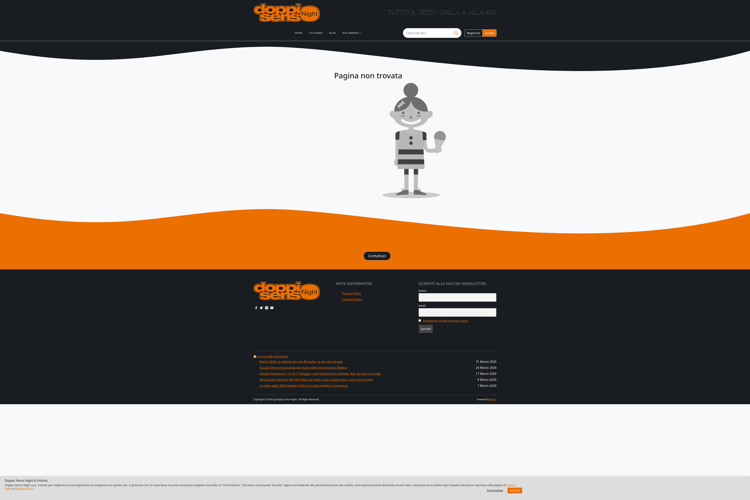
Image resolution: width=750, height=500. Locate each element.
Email (421, 305)
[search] (456, 33)
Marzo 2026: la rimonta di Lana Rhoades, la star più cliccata (301, 362)
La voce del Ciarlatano (272, 356)
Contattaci (377, 255)
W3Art (493, 399)
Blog (332, 32)
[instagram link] (266, 308)
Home (299, 32)
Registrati (473, 33)
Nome (422, 290)
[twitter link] (261, 308)
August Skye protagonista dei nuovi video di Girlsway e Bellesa (303, 368)
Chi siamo (316, 32)
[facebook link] (256, 308)
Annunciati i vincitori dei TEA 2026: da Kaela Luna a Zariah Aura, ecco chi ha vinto (316, 380)
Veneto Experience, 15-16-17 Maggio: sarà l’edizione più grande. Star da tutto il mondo (320, 374)
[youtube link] (271, 308)
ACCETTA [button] (515, 490)
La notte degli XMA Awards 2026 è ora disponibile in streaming (303, 386)
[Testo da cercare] (428, 33)
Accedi (489, 33)
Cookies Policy (352, 299)
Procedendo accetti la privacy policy (445, 320)
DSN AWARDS (350, 32)
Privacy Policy (351, 293)
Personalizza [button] (495, 490)
